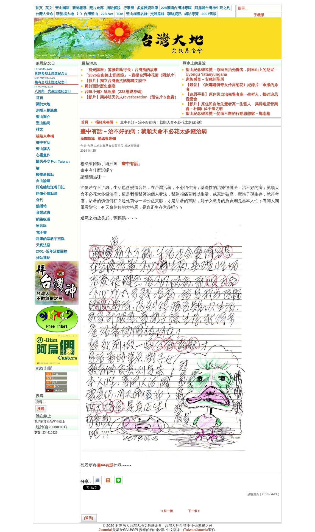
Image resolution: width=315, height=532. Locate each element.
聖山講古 (43, 149)
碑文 (39, 129)
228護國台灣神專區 (176, 8)
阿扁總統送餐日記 (50, 187)
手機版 (258, 15)
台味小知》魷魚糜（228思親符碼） (115, 91)
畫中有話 (43, 142)
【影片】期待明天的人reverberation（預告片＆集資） (131, 97)
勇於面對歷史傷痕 (100, 86)
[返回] (88, 518)
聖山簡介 (43, 117)
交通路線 (157, 14)
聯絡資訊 (174, 14)
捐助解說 (113, 8)
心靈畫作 (43, 155)
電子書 (41, 232)
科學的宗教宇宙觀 (50, 239)
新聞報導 (79, 8)
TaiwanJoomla (196, 530)
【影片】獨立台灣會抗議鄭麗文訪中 (115, 80)
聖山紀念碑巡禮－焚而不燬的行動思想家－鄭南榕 (228, 113)
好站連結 (43, 258)
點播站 (41, 206)
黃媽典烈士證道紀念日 (51, 73)
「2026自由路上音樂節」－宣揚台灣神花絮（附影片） (131, 75)
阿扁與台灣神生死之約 (212, 8)
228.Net (107, 14)
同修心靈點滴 (46, 193)
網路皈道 (43, 219)
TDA (120, 14)
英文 (48, 8)
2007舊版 (208, 14)
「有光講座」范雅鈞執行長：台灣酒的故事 (121, 69)
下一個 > (194, 511)
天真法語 (43, 245)
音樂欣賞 (43, 212)
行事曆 (128, 8)
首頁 (39, 8)
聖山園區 (62, 8)
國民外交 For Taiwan (53, 161)
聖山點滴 (43, 123)
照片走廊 (96, 8)
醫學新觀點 (45, 174)
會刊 (39, 200)
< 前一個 (167, 511)
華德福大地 (65, 14)
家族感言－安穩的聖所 (205, 79)
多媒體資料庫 (147, 8)
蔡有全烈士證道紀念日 (51, 82)
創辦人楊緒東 (46, 110)
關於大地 (43, 104)
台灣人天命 (44, 14)
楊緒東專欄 (45, 136)
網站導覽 (191, 14)
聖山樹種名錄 (136, 14)
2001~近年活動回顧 (52, 251)
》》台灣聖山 (87, 14)
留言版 (41, 225)
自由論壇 (43, 181)
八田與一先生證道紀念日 (53, 91)
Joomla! (105, 530)
